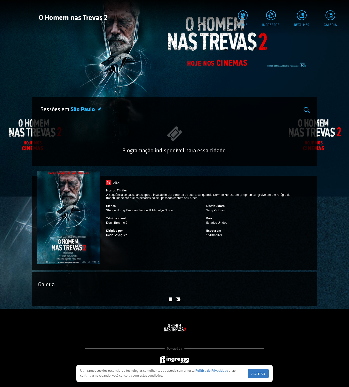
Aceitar (258, 374)
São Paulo (83, 110)
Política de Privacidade (211, 371)
